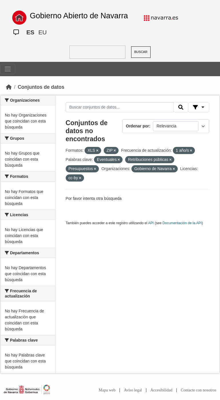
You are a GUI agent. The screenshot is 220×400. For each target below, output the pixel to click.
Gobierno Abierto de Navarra (79, 15)
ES (30, 32)
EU (42, 32)
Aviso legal (133, 390)
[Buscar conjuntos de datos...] (120, 107)
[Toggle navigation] (7, 69)
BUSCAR (140, 52)
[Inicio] (9, 87)
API (151, 223)
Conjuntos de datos (41, 87)
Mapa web (107, 390)
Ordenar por (137, 126)
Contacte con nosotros (198, 390)
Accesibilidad (161, 390)
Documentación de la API (182, 223)
